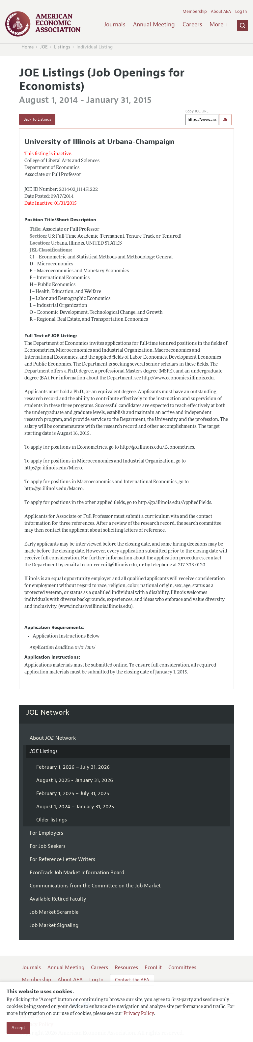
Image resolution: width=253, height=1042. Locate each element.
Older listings (51, 820)
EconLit (153, 967)
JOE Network (48, 712)
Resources (126, 967)
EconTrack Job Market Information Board (77, 872)
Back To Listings (37, 119)
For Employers (46, 833)
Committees (182, 967)
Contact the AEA (132, 980)
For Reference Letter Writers (62, 859)
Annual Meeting (154, 24)
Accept (18, 1027)
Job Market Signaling (54, 925)
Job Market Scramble (54, 912)
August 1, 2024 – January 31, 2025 (75, 806)
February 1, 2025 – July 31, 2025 (72, 793)
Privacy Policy (139, 1013)
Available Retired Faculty (58, 899)
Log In (241, 11)
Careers (192, 24)
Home (27, 47)
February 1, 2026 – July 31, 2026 (73, 767)
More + (219, 24)
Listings (62, 47)
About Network (53, 738)
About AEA (221, 11)
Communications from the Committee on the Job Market (95, 885)
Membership (195, 11)
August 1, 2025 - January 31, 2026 (74, 780)
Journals (115, 24)
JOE (44, 47)
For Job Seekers (48, 846)
